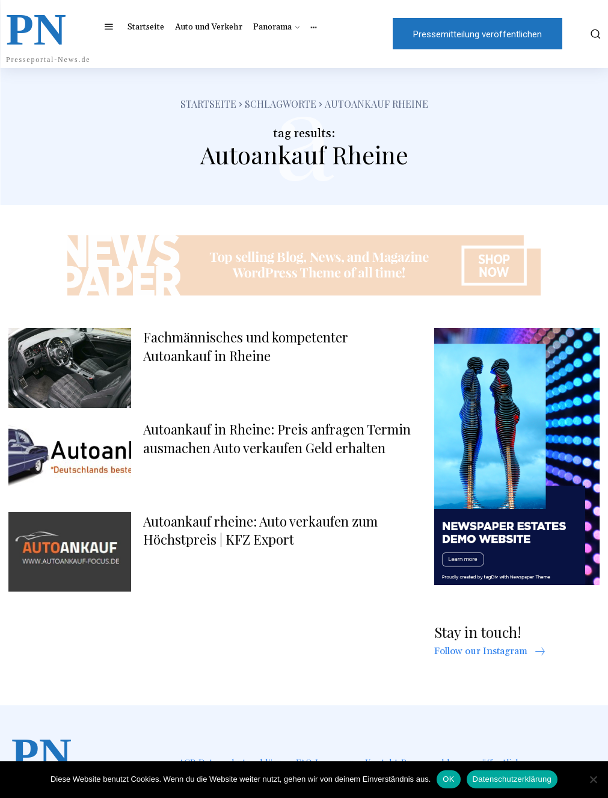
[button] (589, 33)
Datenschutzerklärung (512, 779)
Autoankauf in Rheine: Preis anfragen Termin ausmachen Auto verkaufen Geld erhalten (277, 438)
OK (448, 779)
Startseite (208, 103)
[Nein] (593, 779)
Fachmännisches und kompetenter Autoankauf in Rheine (245, 346)
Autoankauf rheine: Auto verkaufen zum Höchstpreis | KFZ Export (260, 530)
